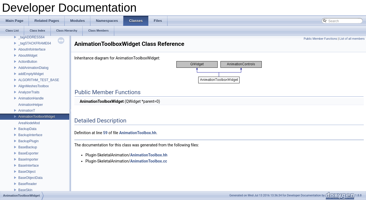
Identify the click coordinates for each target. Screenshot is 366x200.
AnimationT (26, 110)
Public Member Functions (320, 39)
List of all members (352, 39)
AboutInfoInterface (31, 49)
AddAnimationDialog (33, 68)
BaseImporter (28, 159)
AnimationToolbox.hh (137, 133)
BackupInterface (30, 135)
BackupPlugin (28, 141)
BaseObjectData (30, 178)
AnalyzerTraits (28, 92)
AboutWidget (27, 56)
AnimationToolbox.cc (148, 161)
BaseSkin (25, 190)
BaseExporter (28, 153)
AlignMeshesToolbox (33, 86)
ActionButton (27, 62)
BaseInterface (28, 166)
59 (105, 133)
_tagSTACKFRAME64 (34, 43)
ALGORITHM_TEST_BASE (38, 80)
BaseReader (27, 184)
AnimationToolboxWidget (36, 117)
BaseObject (26, 172)
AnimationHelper (30, 105)
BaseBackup (27, 147)
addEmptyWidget (31, 74)
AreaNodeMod (29, 123)
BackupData (27, 129)
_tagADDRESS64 (31, 37)
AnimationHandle (31, 98)
